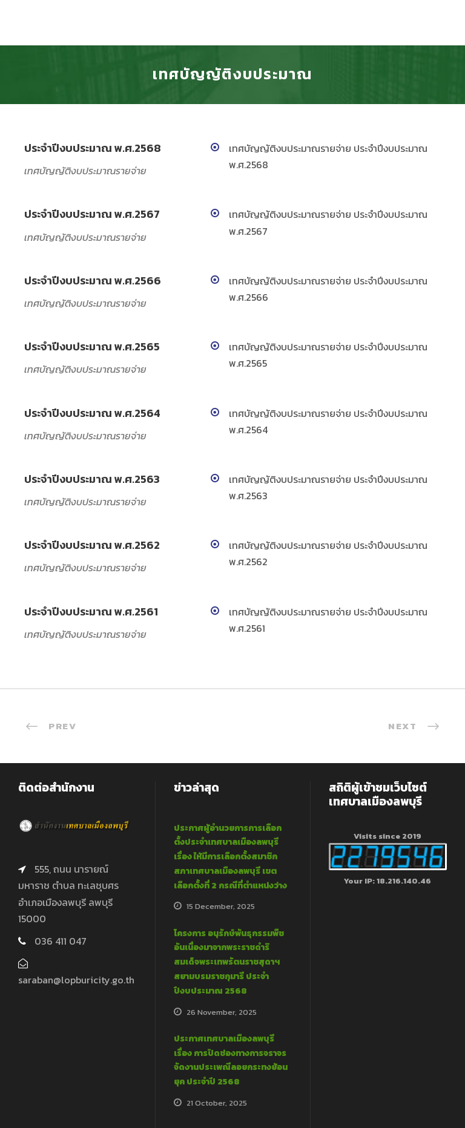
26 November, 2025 (221, 1012)
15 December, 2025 (220, 906)
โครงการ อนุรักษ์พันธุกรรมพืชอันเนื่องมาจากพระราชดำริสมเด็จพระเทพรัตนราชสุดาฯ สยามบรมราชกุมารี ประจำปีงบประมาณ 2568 (229, 962)
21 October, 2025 (216, 1103)
